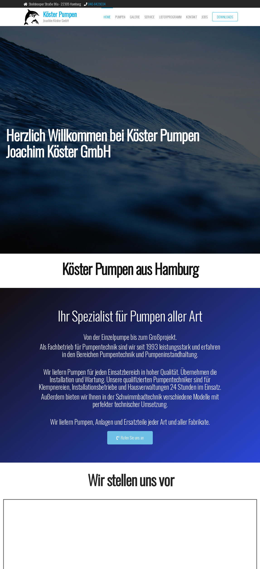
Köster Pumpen (60, 14)
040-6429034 (96, 3)
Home (107, 16)
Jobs (205, 16)
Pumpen (120, 16)
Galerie (135, 16)
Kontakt (191, 16)
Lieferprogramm (170, 16)
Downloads (225, 16)
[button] (130, 437)
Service (149, 16)
